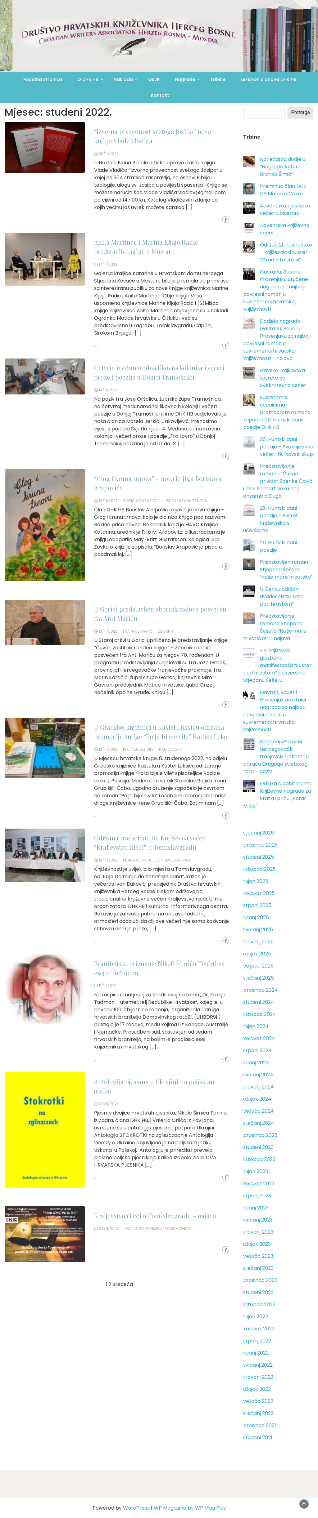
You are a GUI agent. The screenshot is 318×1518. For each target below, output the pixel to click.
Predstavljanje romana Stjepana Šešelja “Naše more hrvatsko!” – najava (275, 627)
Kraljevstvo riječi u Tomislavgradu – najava (155, 1215)
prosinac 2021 (259, 1425)
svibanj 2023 (258, 1219)
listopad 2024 (259, 1014)
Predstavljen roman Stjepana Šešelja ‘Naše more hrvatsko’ (286, 570)
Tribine (217, 79)
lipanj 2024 (256, 1062)
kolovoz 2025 (259, 893)
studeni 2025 (258, 857)
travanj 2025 (258, 941)
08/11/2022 (109, 1103)
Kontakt (160, 95)
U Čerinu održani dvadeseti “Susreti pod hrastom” (281, 596)
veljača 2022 (258, 1401)
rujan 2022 (255, 1316)
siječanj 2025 (258, 978)
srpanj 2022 (257, 1340)
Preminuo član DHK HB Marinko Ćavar (283, 190)
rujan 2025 (255, 881)
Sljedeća (122, 1284)
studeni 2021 (257, 1437)
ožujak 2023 (257, 1244)
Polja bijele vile (138, 749)
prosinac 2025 (260, 844)
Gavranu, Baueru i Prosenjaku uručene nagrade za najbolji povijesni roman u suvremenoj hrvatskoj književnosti (275, 290)
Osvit (154, 79)
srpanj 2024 (257, 1050)
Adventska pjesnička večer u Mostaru (285, 209)
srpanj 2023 (257, 1195)
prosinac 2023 (260, 1135)
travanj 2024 (258, 1086)
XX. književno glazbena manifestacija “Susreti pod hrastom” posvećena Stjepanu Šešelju (277, 665)
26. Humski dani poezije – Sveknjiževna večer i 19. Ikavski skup (286, 447)
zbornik (166, 631)
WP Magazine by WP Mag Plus (190, 1507)
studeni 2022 (258, 1292)
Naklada (123, 79)
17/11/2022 (108, 264)
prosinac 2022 (260, 1280)
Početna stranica (42, 79)
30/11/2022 (109, 153)
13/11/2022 (108, 631)
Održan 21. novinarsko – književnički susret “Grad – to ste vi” (286, 252)
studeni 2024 (258, 1002)
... (96, 219)
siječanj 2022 (258, 1413)
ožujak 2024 (257, 1098)
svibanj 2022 (258, 1365)
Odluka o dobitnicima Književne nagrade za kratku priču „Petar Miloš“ (277, 794)
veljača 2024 (258, 1111)
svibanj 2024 (258, 1074)
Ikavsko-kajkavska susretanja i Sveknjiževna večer (283, 378)
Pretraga (300, 112)
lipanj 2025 (256, 917)
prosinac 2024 (260, 990)
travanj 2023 (258, 1231)
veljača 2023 (258, 1256)
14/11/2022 (108, 390)
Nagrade (185, 79)
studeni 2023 (258, 1147)
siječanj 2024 (258, 1123)
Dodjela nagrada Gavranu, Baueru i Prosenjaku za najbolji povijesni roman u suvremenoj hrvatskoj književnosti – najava (277, 340)
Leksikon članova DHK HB (269, 79)
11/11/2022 (107, 985)
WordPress (136, 1507)
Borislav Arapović (141, 500)
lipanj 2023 (256, 1207)
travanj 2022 (258, 1377)
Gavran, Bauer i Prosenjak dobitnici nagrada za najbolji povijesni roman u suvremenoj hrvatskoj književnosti (274, 711)
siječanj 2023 (258, 1268)
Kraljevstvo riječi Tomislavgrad (156, 860)
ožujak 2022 (257, 1389)
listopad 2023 (259, 1159)
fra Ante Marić (137, 631)
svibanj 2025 (258, 929)
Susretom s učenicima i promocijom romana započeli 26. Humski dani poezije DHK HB (277, 412)
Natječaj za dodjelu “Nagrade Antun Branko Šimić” (282, 167)
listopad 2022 (259, 1304)
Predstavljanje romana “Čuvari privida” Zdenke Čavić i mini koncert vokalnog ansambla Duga (277, 481)
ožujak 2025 (257, 953)
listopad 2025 (259, 869)
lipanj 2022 (256, 1352)
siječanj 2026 (258, 832)
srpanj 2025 (257, 905)
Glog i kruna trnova (186, 500)
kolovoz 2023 (259, 1183)
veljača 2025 (258, 965)
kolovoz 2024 (259, 1038)
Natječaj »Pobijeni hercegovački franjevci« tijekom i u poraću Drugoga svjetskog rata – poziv (276, 756)
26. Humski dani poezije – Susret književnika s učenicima (270, 519)
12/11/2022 (108, 860)
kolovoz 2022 (259, 1328)
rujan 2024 (256, 1026)
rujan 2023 (255, 1171)
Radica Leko (170, 749)
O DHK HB (87, 79)
